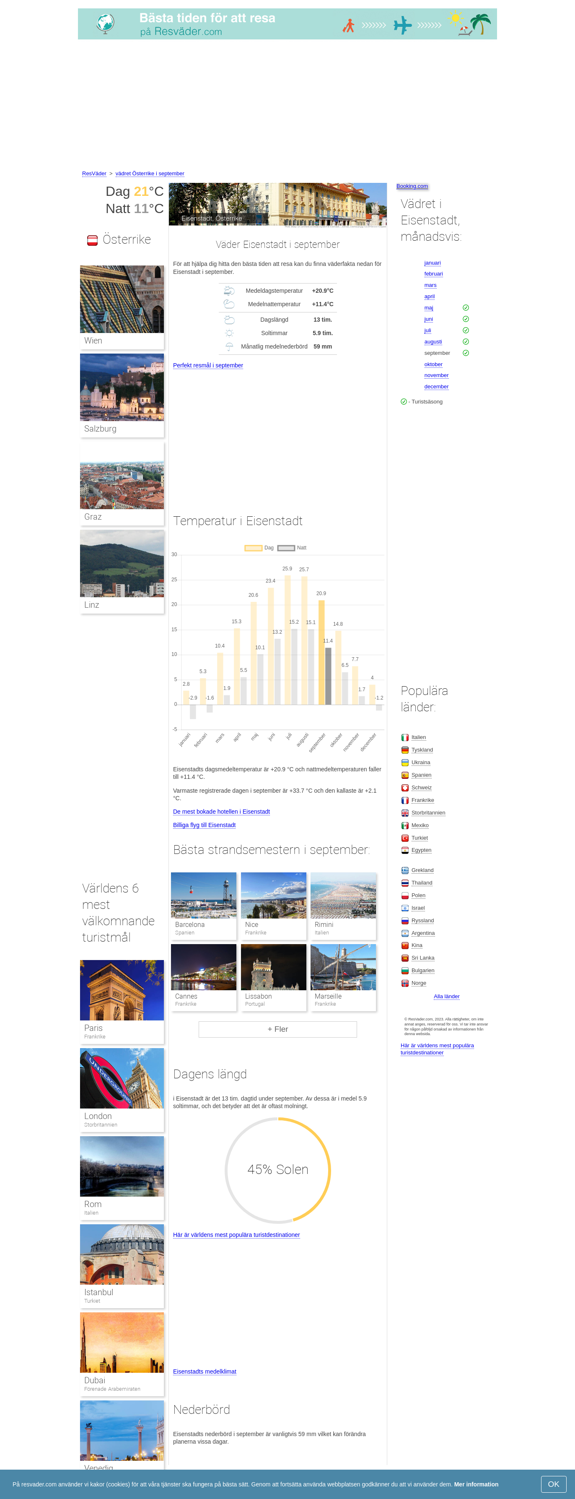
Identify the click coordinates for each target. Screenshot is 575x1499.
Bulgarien (423, 970)
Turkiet (92, 1301)
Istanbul (98, 1292)
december (437, 386)
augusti (433, 341)
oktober (434, 364)
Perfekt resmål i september (208, 365)
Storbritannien (100, 1125)
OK (553, 1484)
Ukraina (421, 762)
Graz (93, 517)
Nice (251, 925)
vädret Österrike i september (150, 173)
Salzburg (100, 429)
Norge (419, 983)
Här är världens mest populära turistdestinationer (236, 1234)
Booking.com (412, 186)
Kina (417, 945)
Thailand (422, 883)
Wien (93, 341)
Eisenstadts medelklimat (204, 1371)
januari (433, 263)
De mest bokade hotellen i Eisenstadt (221, 811)
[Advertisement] (287, 106)
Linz (91, 605)
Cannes (186, 996)
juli (428, 330)
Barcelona (190, 925)
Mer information (476, 1484)
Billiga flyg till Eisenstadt (204, 825)
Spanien (422, 775)
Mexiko (420, 825)
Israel (418, 908)
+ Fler (277, 1029)
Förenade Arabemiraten (112, 1389)
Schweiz (422, 787)
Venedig (98, 1468)
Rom (93, 1204)
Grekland (423, 870)
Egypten (422, 850)
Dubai (94, 1380)
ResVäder (94, 173)
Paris (93, 1028)
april (430, 296)
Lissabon (258, 996)
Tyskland (422, 750)
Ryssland (423, 920)
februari (434, 274)
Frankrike (95, 1036)
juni (429, 319)
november (437, 375)
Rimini (324, 925)
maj (429, 307)
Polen (418, 895)
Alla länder (446, 996)
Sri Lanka (423, 958)
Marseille (328, 996)
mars (431, 285)
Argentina (423, 933)
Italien (91, 1213)
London (98, 1116)
